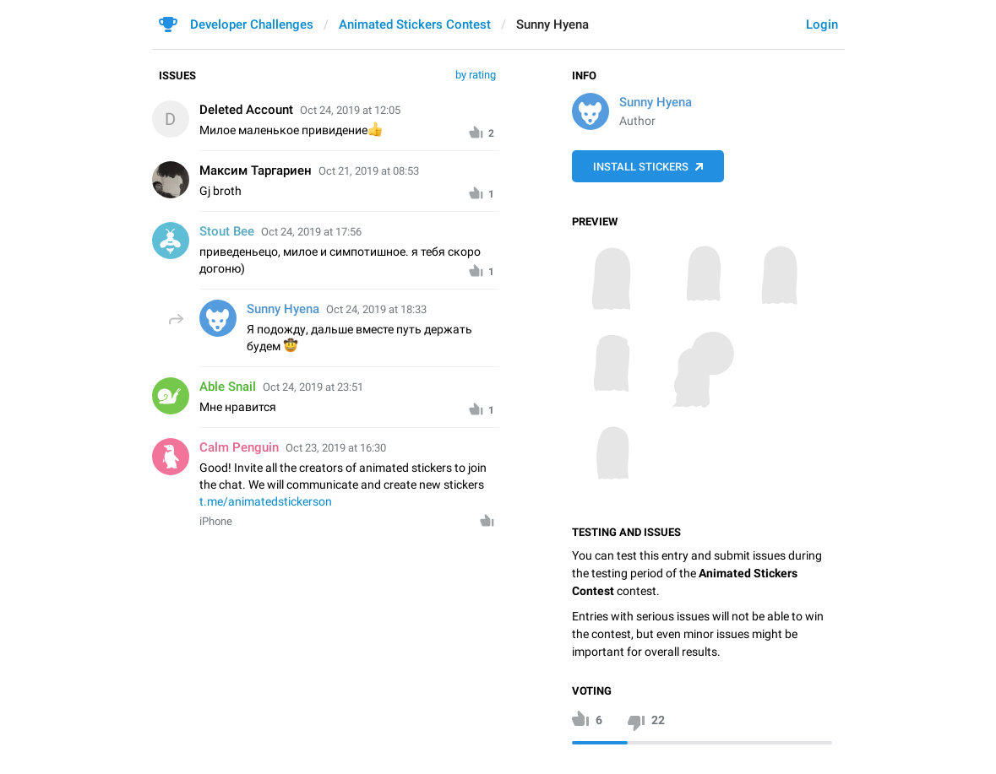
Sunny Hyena (655, 102)
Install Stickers (640, 166)
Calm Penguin (239, 447)
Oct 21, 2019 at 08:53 (368, 171)
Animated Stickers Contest (415, 24)
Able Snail (227, 386)
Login (822, 24)
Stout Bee (226, 231)
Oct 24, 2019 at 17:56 (311, 231)
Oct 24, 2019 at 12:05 (350, 110)
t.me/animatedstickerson (265, 501)
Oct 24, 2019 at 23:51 (313, 387)
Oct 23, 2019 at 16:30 (336, 447)
